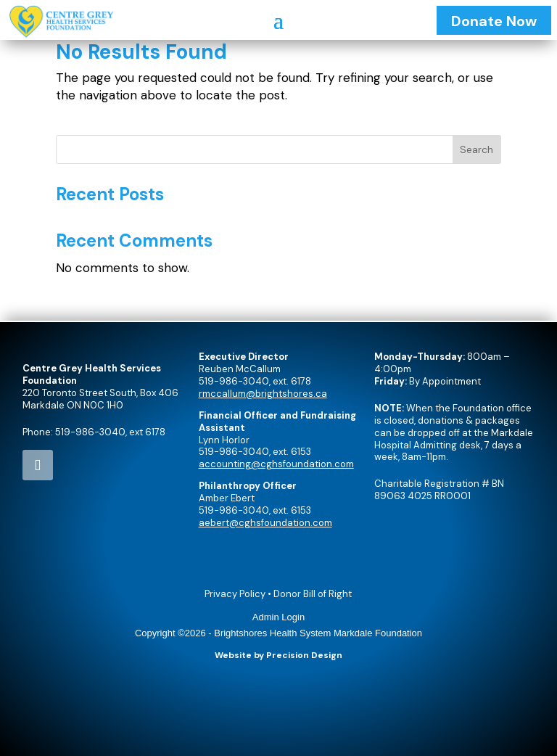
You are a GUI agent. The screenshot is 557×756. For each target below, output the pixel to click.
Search (476, 149)
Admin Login (278, 617)
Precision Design (304, 655)
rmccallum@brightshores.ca (263, 393)
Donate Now (494, 21)
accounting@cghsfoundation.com (276, 464)
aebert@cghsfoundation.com (265, 523)
